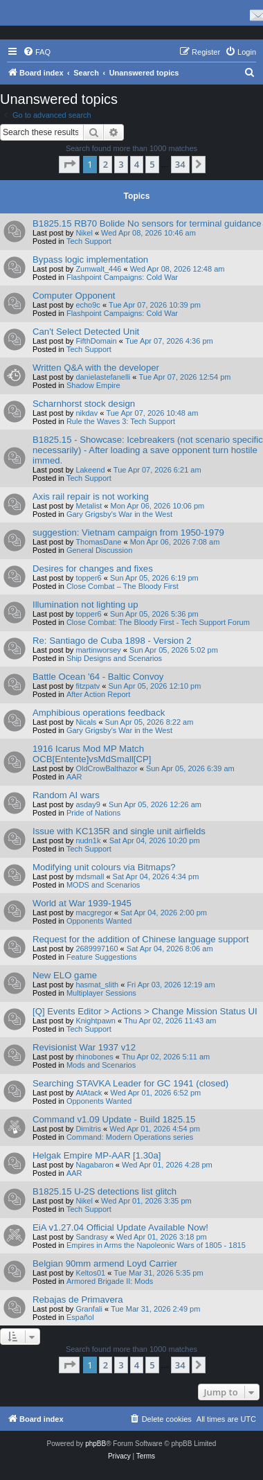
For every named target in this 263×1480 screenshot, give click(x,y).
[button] (69, 164)
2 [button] (105, 164)
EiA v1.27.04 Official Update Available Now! (120, 1227)
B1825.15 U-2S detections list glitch (104, 1191)
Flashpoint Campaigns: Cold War (122, 277)
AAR (74, 777)
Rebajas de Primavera (78, 1299)
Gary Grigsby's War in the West (119, 514)
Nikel (83, 233)
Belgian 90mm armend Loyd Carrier (105, 1263)
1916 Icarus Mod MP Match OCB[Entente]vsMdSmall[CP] (92, 753)
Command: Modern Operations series (129, 1137)
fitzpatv (87, 686)
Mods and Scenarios (101, 1065)
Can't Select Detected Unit (86, 331)
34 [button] (180, 164)
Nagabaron (94, 1165)
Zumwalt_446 (98, 269)
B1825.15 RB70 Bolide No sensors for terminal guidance (147, 223)
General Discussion (99, 550)
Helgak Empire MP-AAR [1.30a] (97, 1155)
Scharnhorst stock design (84, 403)
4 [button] (136, 164)
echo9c (87, 305)
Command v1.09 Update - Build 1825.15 (114, 1119)
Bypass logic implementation (90, 259)
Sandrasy (91, 1237)
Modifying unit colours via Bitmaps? (104, 867)
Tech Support (88, 241)
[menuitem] (37, 52)
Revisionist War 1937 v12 (84, 1047)
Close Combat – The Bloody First (122, 586)
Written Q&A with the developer (96, 367)
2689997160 (96, 948)
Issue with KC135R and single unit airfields (119, 831)
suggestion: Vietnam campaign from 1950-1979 (128, 532)
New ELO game (65, 975)
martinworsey (97, 650)
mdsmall (89, 876)
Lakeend (90, 470)
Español (80, 1317)
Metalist (88, 506)
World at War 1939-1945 (82, 903)
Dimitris (88, 1129)
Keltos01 (90, 1273)
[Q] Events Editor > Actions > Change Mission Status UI (145, 1011)
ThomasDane (98, 542)
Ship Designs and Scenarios (114, 658)
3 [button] (120, 164)
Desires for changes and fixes (93, 568)
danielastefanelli (102, 377)
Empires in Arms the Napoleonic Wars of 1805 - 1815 (156, 1245)
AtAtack (88, 1093)
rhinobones (94, 1056)
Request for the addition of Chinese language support (140, 939)
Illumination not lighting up (85, 604)
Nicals (85, 722)
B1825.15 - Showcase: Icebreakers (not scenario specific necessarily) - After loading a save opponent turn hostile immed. (148, 450)
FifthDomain (95, 341)
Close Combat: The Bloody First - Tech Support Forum (158, 622)
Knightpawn (95, 1020)
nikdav (86, 413)
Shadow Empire (93, 385)
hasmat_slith (96, 984)
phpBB (95, 1443)
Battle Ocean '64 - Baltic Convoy (98, 676)
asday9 (87, 804)
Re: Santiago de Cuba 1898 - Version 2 (112, 640)
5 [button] (151, 164)
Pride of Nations (93, 813)
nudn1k (87, 840)
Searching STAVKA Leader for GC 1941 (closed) (130, 1083)
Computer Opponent (74, 295)
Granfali (88, 1309)
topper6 (88, 578)
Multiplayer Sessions (101, 993)
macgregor (93, 912)
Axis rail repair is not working (91, 496)
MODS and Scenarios (103, 885)
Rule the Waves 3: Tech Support (120, 421)
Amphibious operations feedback (99, 712)
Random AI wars (66, 795)
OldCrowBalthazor (106, 768)
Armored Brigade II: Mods (109, 1281)
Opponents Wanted (99, 921)
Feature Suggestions (101, 957)
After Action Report (98, 694)
